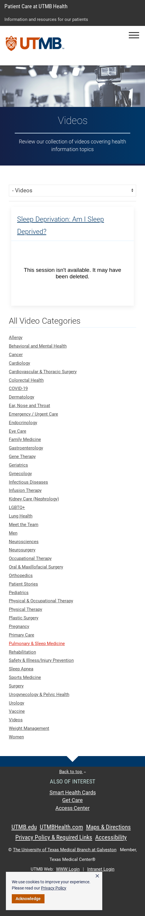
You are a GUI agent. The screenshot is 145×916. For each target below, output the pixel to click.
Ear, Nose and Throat (29, 405)
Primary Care (21, 635)
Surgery (16, 686)
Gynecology (20, 473)
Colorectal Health (26, 380)
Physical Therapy (25, 609)
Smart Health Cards (73, 793)
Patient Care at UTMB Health (35, 6)
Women (16, 737)
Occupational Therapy (30, 558)
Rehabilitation (22, 652)
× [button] (97, 876)
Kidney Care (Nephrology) (34, 499)
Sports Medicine (25, 677)
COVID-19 (18, 388)
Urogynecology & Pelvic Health (39, 694)
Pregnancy (19, 626)
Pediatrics (19, 592)
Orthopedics (21, 575)
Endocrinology (23, 422)
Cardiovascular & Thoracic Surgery (43, 371)
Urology (16, 703)
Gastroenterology (26, 448)
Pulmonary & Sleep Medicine (37, 643)
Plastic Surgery (23, 618)
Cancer (16, 354)
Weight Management (29, 728)
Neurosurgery (22, 550)
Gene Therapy (22, 456)
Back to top (72, 771)
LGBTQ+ (17, 507)
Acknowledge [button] (28, 898)
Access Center (72, 808)
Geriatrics (18, 465)
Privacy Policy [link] (53, 888)
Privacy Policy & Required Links (53, 837)
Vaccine (17, 711)
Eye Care (17, 431)
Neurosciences (24, 541)
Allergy (15, 337)
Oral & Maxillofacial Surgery (36, 567)
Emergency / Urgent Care (33, 414)
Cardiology (19, 363)
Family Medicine (25, 439)
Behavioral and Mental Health (38, 346)
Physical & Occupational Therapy (41, 600)
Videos (16, 719)
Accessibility (111, 837)
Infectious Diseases (28, 482)
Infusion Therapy (25, 490)
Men (13, 533)
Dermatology (21, 397)
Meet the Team (23, 524)
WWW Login (68, 869)
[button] (134, 35)
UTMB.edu (24, 827)
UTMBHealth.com (61, 827)
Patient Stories (23, 584)
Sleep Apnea (21, 669)
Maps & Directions (108, 827)
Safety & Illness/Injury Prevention (41, 660)
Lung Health (20, 516)
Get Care (72, 800)
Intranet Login (100, 869)
